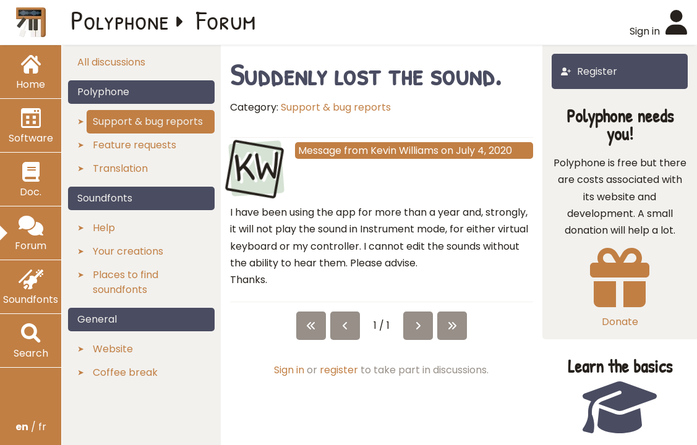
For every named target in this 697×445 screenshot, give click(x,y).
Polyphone (120, 19)
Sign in (289, 370)
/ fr (30, 427)
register (339, 370)
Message (319, 150)
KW (256, 166)
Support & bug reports (336, 107)
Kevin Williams (404, 150)
